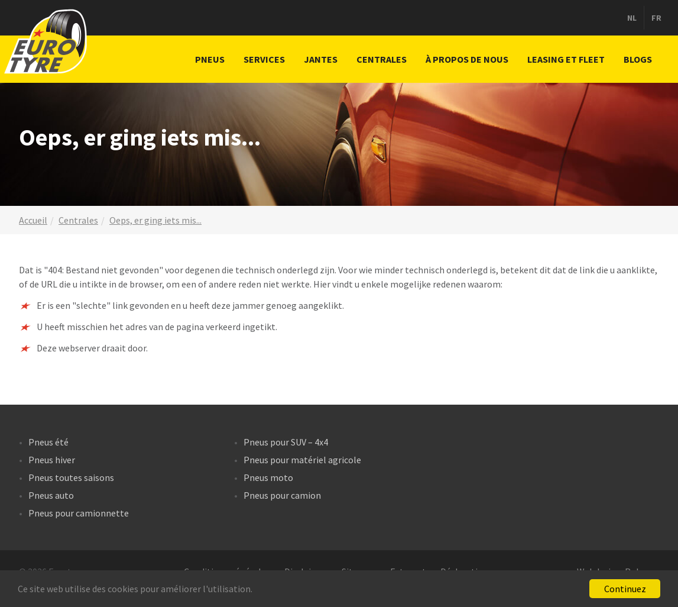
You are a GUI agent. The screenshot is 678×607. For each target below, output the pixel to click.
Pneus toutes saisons (71, 477)
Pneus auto (51, 495)
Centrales (381, 59)
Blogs (638, 59)
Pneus (210, 59)
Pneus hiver (51, 460)
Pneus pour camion (282, 495)
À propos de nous (467, 59)
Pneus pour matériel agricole (302, 460)
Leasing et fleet (566, 59)
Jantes (321, 59)
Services (264, 59)
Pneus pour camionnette (78, 513)
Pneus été (48, 442)
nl (632, 17)
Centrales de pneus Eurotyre (47, 41)
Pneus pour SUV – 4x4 (286, 442)
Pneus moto (268, 477)
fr (656, 17)
